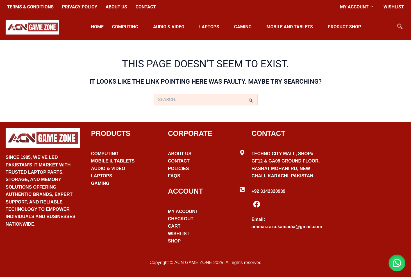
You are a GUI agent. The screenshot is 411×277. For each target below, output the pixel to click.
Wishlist (393, 7)
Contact (145, 7)
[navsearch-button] (400, 27)
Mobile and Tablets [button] (292, 26)
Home (97, 26)
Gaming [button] (245, 26)
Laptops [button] (211, 26)
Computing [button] (127, 26)
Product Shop (344, 26)
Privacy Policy (79, 7)
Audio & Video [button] (171, 26)
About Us (116, 7)
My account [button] (356, 7)
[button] (397, 263)
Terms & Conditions (30, 7)
